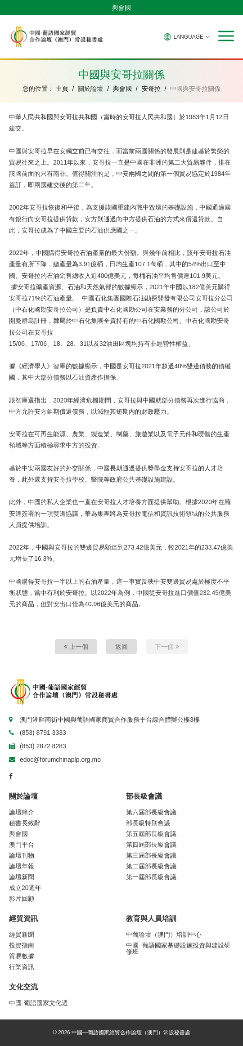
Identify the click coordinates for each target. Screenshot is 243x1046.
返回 (121, 646)
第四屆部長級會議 (151, 844)
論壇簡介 (21, 812)
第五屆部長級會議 (151, 833)
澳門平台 (21, 844)
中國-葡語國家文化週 (38, 1002)
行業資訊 (21, 966)
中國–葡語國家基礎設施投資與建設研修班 (178, 948)
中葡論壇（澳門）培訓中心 (164, 934)
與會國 (121, 7)
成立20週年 (25, 887)
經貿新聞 (21, 934)
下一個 (167, 646)
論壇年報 (21, 866)
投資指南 (21, 945)
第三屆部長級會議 (151, 855)
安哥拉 (151, 88)
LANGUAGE (186, 36)
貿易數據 (21, 956)
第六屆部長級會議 (151, 812)
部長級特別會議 (148, 823)
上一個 (76, 646)
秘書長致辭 (24, 823)
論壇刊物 (21, 855)
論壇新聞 (21, 877)
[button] (226, 36)
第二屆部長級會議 (151, 866)
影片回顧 (21, 898)
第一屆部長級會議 (151, 877)
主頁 (62, 88)
